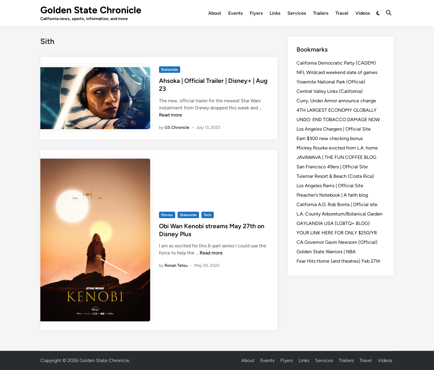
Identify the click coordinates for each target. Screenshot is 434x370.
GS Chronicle (177, 127)
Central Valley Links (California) (329, 91)
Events (235, 13)
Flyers (256, 13)
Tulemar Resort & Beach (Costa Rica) (335, 176)
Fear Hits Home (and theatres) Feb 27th (338, 261)
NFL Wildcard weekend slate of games (336, 72)
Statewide (169, 70)
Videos (362, 13)
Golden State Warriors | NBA (326, 251)
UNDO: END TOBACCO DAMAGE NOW (338, 119)
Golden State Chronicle (90, 10)
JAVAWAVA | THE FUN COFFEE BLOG (336, 157)
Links (275, 13)
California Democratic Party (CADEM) (336, 63)
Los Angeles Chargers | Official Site (333, 129)
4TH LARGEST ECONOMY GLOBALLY (336, 110)
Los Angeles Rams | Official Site (329, 185)
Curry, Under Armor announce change (336, 100)
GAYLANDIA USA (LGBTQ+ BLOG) (333, 223)
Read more (170, 115)
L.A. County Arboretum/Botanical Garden (339, 214)
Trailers (320, 13)
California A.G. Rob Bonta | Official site (336, 204)
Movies (167, 215)
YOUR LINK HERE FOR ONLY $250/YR (336, 233)
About (214, 13)
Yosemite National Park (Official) (330, 82)
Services (296, 13)
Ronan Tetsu (176, 265)
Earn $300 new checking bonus (329, 138)
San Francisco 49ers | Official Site (332, 167)
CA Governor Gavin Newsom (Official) (336, 242)
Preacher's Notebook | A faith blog (332, 195)
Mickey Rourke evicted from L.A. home (337, 148)
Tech (207, 215)
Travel (341, 13)
